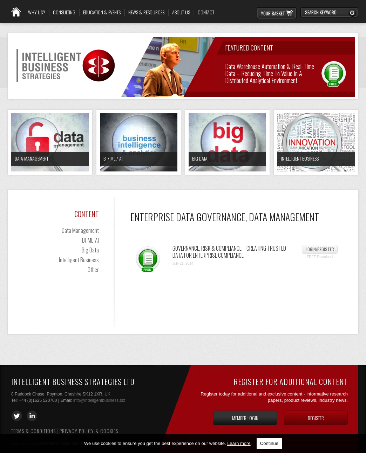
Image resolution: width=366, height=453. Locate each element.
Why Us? (36, 12)
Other (93, 269)
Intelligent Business (300, 158)
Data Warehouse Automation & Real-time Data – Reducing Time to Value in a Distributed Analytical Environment (269, 73)
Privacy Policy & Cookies (89, 430)
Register (316, 417)
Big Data (200, 158)
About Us (181, 12)
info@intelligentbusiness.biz (99, 400)
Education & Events (102, 12)
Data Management (31, 158)
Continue (269, 443)
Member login (245, 417)
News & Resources (146, 12)
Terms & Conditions (33, 430)
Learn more (238, 443)
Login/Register (320, 249)
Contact (206, 12)
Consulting (64, 12)
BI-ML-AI (90, 240)
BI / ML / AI (113, 158)
